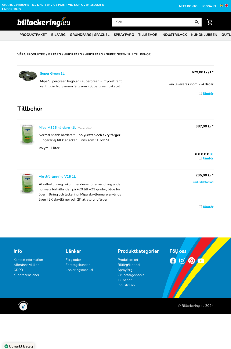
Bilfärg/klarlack (129, 264)
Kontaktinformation (28, 259)
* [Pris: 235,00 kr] (204, 175)
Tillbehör (147, 34)
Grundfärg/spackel (131, 275)
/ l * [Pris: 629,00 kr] (202, 72)
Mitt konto (188, 6)
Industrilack (174, 34)
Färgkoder (73, 259)
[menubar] (115, 35)
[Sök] (156, 22)
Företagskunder (78, 264)
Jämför (208, 93)
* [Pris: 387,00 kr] (204, 126)
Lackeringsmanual (79, 270)
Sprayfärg (124, 34)
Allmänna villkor (26, 264)
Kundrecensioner (26, 275)
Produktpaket (33, 34)
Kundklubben (204, 34)
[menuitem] (33, 34)
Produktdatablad (202, 182)
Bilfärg (58, 34)
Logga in (209, 6)
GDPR (18, 270)
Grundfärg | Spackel (89, 34)
